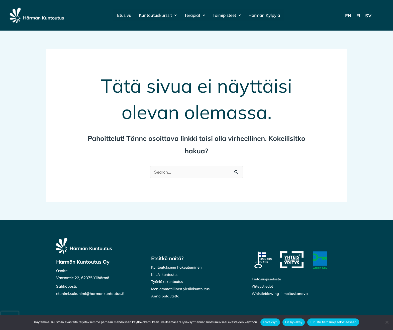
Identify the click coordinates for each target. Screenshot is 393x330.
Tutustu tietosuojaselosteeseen (333, 322)
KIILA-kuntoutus (165, 275)
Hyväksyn (270, 322)
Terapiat (194, 15)
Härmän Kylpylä (266, 15)
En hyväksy (293, 322)
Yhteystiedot (262, 286)
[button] (156, 15)
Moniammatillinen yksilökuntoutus (181, 289)
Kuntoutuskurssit (156, 15)
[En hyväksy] (386, 322)
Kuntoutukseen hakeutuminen (177, 267)
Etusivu (122, 15)
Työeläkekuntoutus (167, 282)
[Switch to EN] (348, 16)
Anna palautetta (165, 296)
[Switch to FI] (358, 16)
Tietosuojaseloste (267, 279)
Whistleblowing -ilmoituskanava (280, 294)
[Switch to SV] (368, 16)
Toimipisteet (227, 15)
